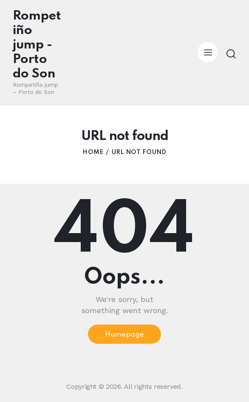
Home (92, 152)
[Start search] (231, 54)
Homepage (124, 334)
